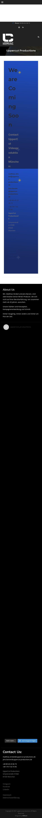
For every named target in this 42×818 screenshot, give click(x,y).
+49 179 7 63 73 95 (10, 767)
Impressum (7, 795)
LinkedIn (6, 789)
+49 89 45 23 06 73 (24, 23)
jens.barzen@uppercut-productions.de (17, 759)
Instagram (6, 784)
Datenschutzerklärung (11, 798)
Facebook (6, 787)
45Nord (24, 816)
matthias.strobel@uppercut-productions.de (19, 757)
